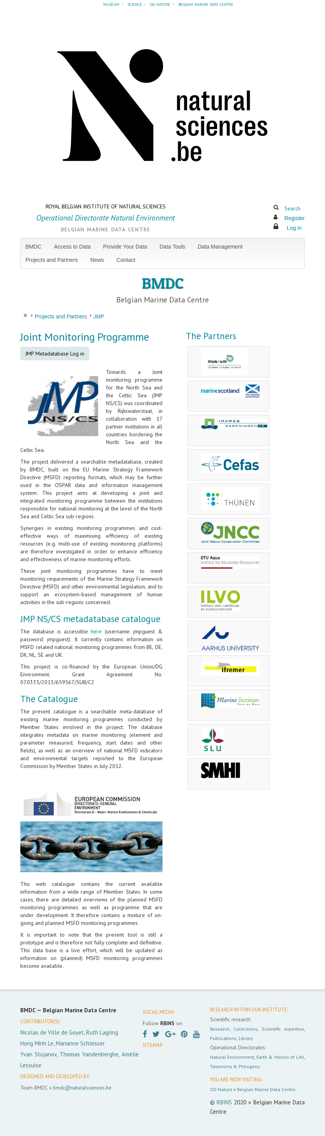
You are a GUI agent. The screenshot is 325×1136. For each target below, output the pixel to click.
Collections (245, 1029)
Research (220, 1029)
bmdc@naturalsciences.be (82, 1087)
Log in (294, 228)
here (96, 631)
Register (294, 218)
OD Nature (221, 1089)
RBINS (224, 1102)
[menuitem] (36, 246)
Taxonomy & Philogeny (235, 1066)
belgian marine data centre (205, 3)
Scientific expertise (283, 1029)
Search (292, 208)
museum (111, 3)
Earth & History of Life (280, 1057)
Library (245, 1038)
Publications (223, 1038)
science (134, 3)
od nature (160, 3)
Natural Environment (232, 1057)
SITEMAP (152, 1045)
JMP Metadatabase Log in (54, 353)
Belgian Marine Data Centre (266, 1089)
